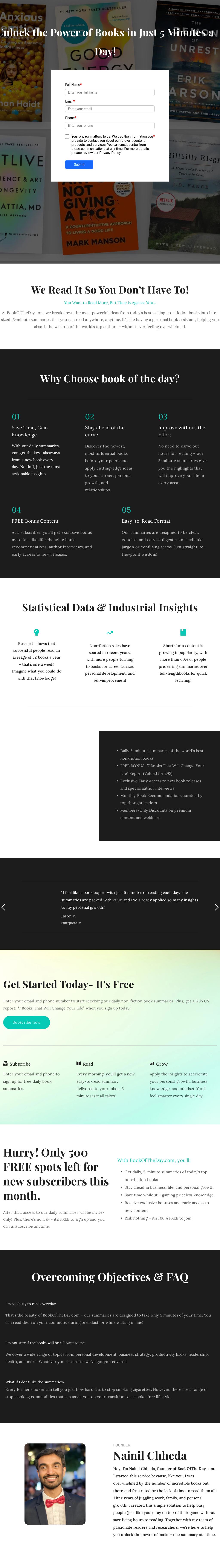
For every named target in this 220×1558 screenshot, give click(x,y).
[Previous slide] (3, 846)
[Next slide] (216, 846)
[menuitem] (80, 1539)
